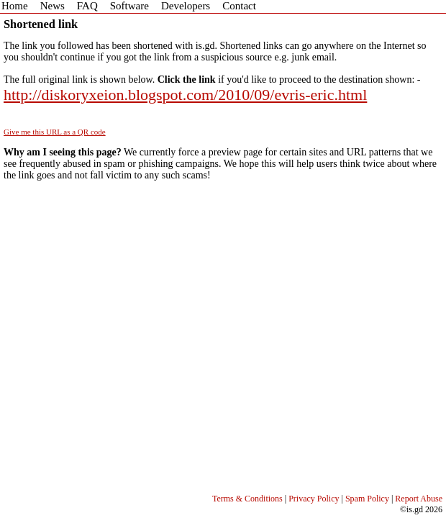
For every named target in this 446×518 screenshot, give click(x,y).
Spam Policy (367, 499)
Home (14, 6)
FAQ (87, 6)
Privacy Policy (313, 499)
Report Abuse (418, 499)
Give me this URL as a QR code (55, 131)
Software (129, 6)
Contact (239, 6)
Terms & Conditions (247, 499)
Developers (185, 6)
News (52, 6)
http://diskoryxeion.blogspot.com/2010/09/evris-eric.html (185, 95)
